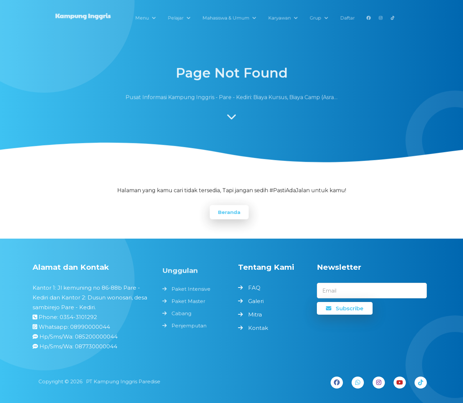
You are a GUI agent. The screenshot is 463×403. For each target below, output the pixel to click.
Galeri (256, 301)
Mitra (255, 314)
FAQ (254, 287)
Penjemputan (189, 325)
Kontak (258, 327)
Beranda (229, 212)
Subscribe (345, 308)
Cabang (182, 313)
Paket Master (189, 301)
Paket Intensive (191, 290)
